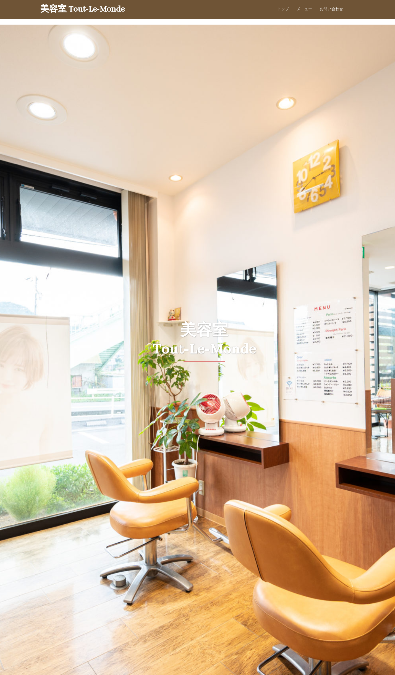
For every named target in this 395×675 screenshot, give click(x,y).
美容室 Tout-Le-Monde (82, 9)
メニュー (304, 9)
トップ (283, 9)
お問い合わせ (331, 9)
